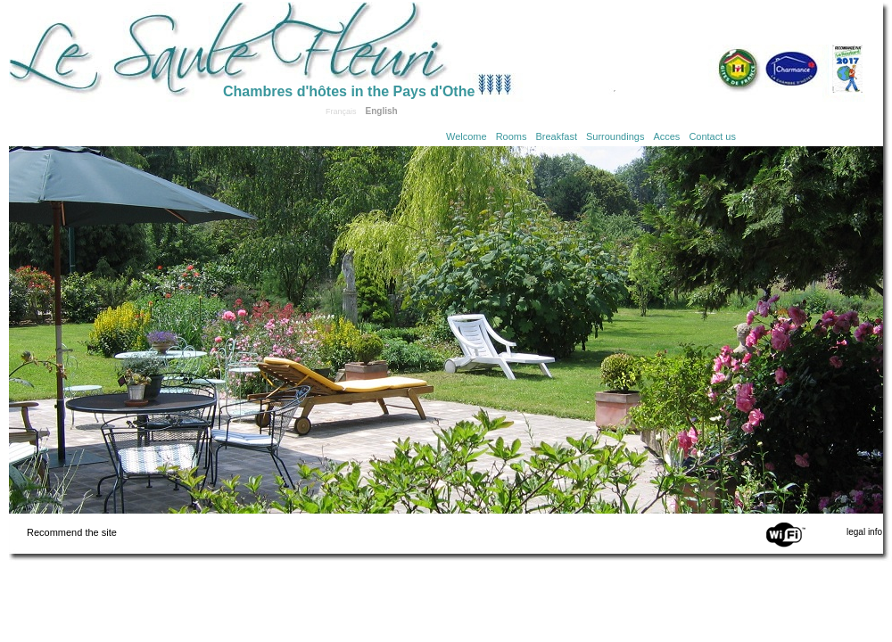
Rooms (511, 136)
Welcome (466, 136)
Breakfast (556, 136)
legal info (864, 532)
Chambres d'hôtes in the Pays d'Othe (349, 91)
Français (341, 111)
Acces (666, 136)
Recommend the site (72, 532)
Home (116, 46)
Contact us (712, 136)
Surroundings (615, 136)
